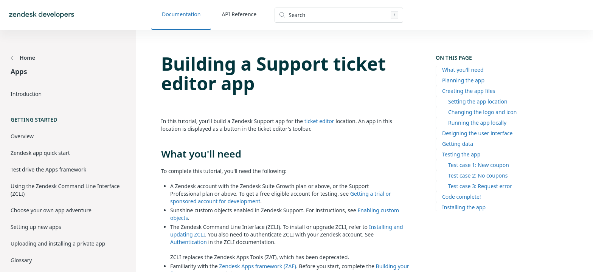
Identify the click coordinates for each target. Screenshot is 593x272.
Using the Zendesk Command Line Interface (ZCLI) (65, 189)
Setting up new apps (36, 226)
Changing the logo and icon (482, 112)
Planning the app (463, 80)
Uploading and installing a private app (58, 243)
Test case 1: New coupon (478, 164)
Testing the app (461, 154)
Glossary (21, 260)
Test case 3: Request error (480, 186)
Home (23, 57)
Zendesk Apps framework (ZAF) (257, 266)
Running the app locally (477, 122)
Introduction (26, 93)
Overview (22, 136)
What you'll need (463, 69)
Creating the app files (468, 90)
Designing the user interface (477, 133)
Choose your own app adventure (51, 210)
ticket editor (319, 121)
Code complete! (461, 196)
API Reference (239, 14)
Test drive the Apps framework (48, 169)
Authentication (188, 242)
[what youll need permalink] (157, 154)
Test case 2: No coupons (478, 175)
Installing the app (464, 207)
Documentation (181, 14)
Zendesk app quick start (40, 152)
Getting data (457, 143)
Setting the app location (478, 101)
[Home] (42, 14)
